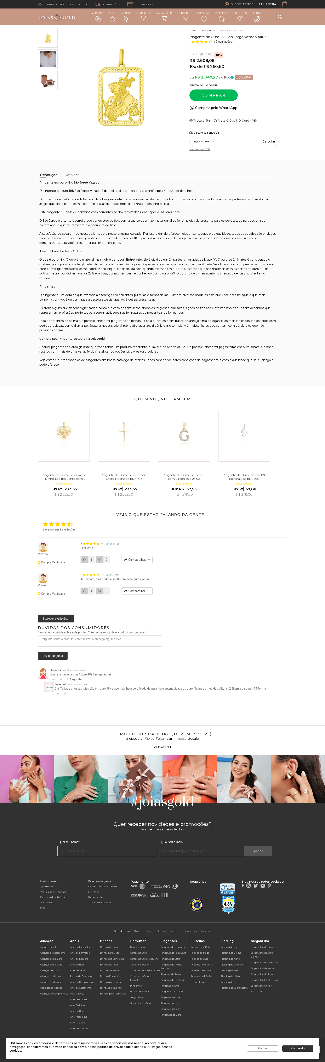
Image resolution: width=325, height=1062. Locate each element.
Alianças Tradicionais (51, 982)
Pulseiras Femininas (201, 964)
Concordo (298, 1048)
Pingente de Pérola (171, 974)
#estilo (193, 739)
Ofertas (257, 17)
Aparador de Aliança (51, 987)
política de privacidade (114, 1047)
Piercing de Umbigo (232, 964)
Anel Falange (77, 1022)
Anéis (112, 17)
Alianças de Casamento (52, 952)
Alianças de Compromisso (54, 993)
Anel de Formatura (80, 952)
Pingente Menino (170, 1003)
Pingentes (185, 17)
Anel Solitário (77, 1005)
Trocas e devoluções (99, 902)
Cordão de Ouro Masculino (144, 958)
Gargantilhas (164, 16)
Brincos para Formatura (113, 993)
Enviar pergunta (52, 655)
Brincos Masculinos (110, 987)
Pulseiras (203, 17)
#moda (180, 739)
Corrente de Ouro (139, 964)
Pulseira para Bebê (200, 947)
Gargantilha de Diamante (264, 962)
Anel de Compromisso (82, 982)
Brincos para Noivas (111, 982)
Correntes (143, 17)
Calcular (268, 141)
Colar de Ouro (137, 947)
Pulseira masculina (200, 970)
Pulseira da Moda (199, 952)
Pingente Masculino (171, 991)
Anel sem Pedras (79, 1028)
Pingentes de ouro (140, 991)
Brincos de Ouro (109, 947)
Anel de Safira (77, 970)
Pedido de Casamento (82, 976)
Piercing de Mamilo (231, 970)
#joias (149, 739)
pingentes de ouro (64, 347)
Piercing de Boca (230, 982)
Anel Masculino (78, 1016)
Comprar (214, 95)
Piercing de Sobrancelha (234, 987)
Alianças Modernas (50, 976)
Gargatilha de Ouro (140, 1003)
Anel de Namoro (79, 958)
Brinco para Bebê (109, 952)
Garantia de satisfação (53, 897)
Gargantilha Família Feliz (264, 980)
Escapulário (257, 991)
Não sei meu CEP (199, 149)
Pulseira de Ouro (199, 958)
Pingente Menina (170, 997)
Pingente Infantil (169, 985)
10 (192, 66)
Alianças (98, 17)
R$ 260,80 (214, 66)
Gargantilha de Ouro (262, 947)
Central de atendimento (102, 886)
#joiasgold (134, 739)
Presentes (240, 16)
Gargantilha (136, 997)
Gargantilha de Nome (262, 968)
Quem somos (48, 886)
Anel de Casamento (80, 987)
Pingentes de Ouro (170, 1014)
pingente (49, 295)
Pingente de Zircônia (172, 980)
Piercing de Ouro (230, 947)
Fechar (262, 1048)
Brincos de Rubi (109, 964)
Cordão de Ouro (138, 952)
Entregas (93, 891)
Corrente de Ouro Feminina (145, 970)
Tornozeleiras (197, 982)
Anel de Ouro (77, 1011)
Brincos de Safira (109, 970)
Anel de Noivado (79, 999)
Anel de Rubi (77, 964)
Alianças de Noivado (51, 964)
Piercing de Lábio (230, 976)
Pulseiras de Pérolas (201, 976)
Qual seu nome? (69, 842)
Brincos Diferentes (110, 976)
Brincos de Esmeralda (112, 958)
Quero (258, 851)
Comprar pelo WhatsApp (216, 108)
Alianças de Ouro (49, 970)
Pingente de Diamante (173, 947)
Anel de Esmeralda (80, 947)
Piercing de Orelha (231, 952)
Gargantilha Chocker (262, 985)
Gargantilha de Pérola (262, 974)
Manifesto (46, 902)
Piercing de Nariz (230, 958)
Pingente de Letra (170, 958)
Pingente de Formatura (173, 952)
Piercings (221, 17)
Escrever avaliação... (55, 618)
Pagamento (95, 897)
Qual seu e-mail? (172, 842)
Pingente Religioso (170, 1009)
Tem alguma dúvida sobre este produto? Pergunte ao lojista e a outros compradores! (92, 632)
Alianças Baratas (49, 947)
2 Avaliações (224, 41)
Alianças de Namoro (51, 958)
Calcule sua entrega (204, 133)
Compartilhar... (137, 559)
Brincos (126, 17)
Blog (43, 907)
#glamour (164, 739)
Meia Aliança (77, 993)
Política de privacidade (53, 891)
